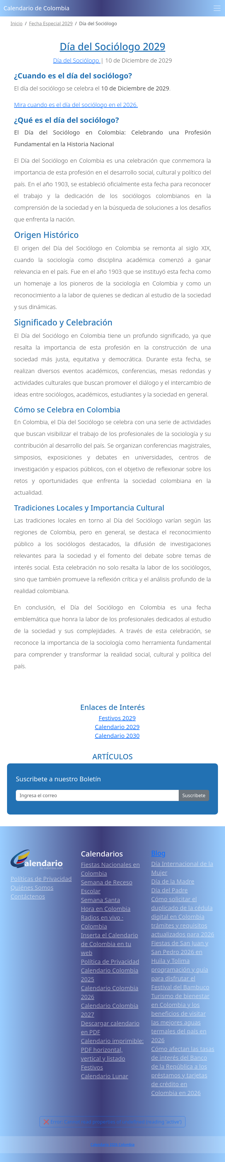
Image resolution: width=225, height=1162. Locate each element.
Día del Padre (169, 890)
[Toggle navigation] (217, 8)
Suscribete (194, 795)
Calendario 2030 (117, 736)
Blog (158, 853)
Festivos (92, 1067)
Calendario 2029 (117, 727)
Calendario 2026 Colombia (112, 1144)
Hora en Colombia (105, 909)
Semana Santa (100, 900)
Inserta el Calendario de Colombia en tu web (109, 944)
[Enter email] (97, 795)
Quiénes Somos (32, 887)
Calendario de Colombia (36, 8)
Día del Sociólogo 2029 (112, 46)
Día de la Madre (172, 881)
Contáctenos (28, 896)
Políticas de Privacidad (41, 879)
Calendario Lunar (104, 1076)
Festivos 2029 (117, 718)
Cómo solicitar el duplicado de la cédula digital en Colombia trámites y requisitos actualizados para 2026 (182, 916)
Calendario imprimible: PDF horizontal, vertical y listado (112, 1049)
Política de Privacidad (110, 961)
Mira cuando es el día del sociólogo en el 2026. (76, 105)
